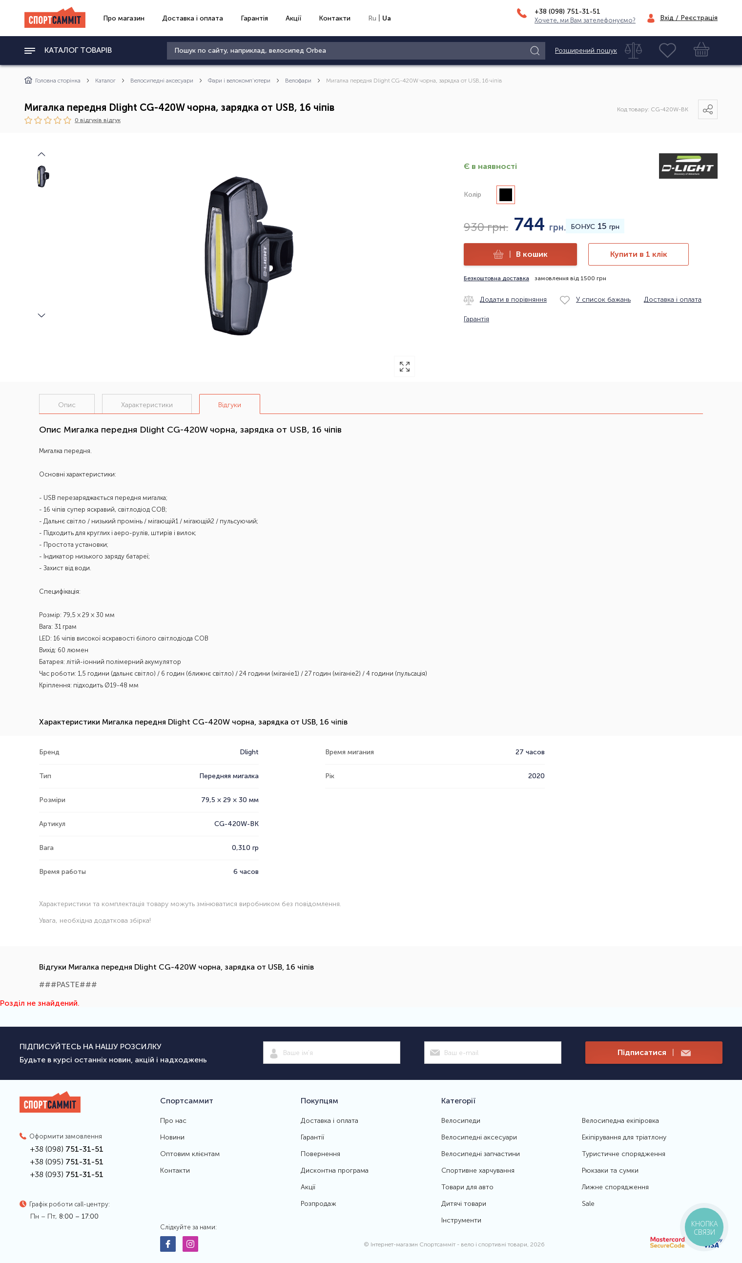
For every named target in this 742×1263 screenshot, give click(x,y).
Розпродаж (318, 1204)
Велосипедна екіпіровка (620, 1121)
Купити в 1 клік (638, 254)
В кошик (521, 254)
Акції (293, 18)
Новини (172, 1137)
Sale (588, 1204)
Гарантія (254, 18)
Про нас (173, 1121)
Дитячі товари (463, 1204)
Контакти (334, 18)
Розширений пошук (586, 50)
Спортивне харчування (478, 1170)
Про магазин (123, 18)
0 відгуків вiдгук (98, 120)
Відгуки (229, 405)
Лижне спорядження (615, 1187)
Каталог (105, 80)
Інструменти (461, 1220)
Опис (67, 405)
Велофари (298, 80)
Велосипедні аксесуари (161, 80)
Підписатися (654, 1053)
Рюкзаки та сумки (610, 1170)
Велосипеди (460, 1121)
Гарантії (312, 1137)
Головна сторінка (52, 80)
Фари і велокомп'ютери (239, 80)
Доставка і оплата (192, 18)
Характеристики (147, 405)
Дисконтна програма (335, 1170)
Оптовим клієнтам (190, 1154)
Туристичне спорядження (623, 1154)
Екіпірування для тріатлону (624, 1137)
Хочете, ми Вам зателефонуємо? (585, 20)
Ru (372, 18)
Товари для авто (467, 1187)
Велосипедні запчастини (480, 1154)
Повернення (320, 1154)
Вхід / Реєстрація (689, 18)
